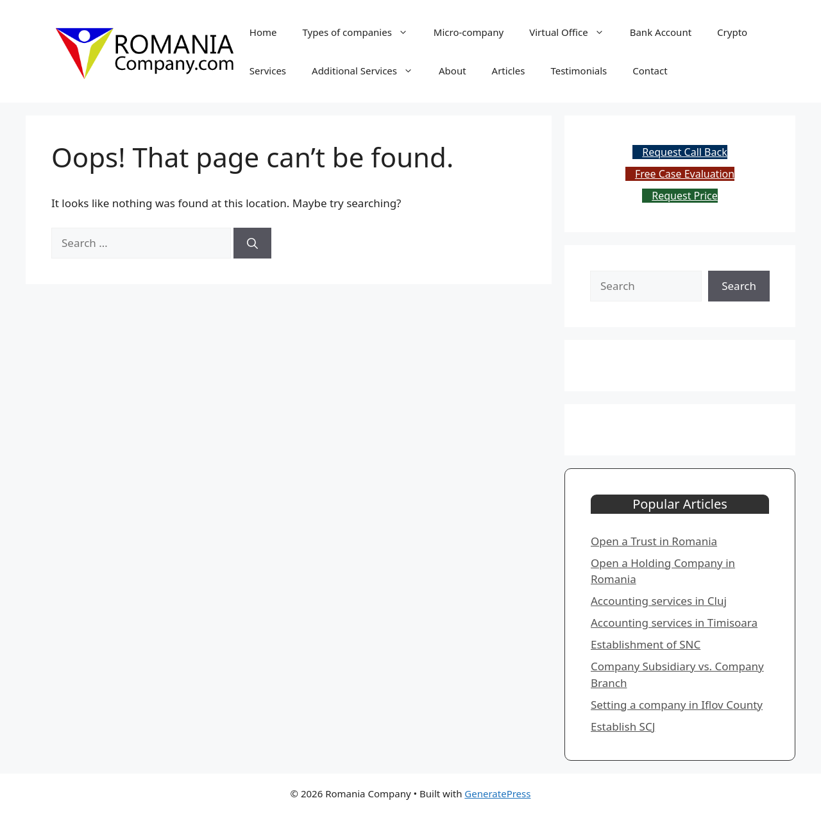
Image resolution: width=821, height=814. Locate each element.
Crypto (732, 32)
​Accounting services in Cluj (659, 600)
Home (263, 32)
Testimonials (578, 70)
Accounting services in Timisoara (674, 622)
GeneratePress (497, 793)
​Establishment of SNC (645, 644)
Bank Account (660, 32)
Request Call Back (684, 152)
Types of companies (362, 32)
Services (268, 70)
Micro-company (469, 32)
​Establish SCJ (623, 726)
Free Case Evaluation (684, 174)
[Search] (252, 243)
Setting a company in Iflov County (677, 704)
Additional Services (369, 70)
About (452, 70)
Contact (649, 70)
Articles (508, 70)
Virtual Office (573, 32)
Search (739, 285)
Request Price (684, 196)
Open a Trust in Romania (654, 541)
